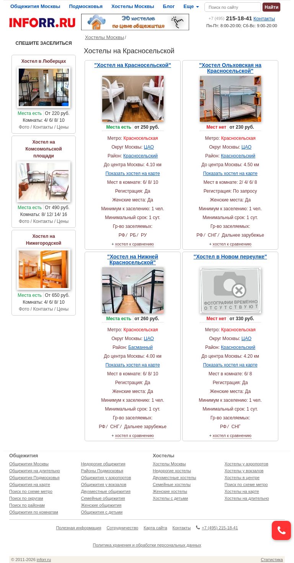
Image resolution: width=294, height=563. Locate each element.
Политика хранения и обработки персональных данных (147, 545)
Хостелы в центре (242, 477)
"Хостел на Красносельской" (132, 65)
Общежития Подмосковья (34, 477)
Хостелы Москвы (132, 6)
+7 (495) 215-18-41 (217, 527)
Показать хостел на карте (132, 173)
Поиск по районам (27, 505)
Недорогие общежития (103, 464)
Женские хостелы (170, 491)
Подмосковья (86, 6)
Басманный (140, 347)
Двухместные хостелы (174, 477)
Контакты (264, 18)
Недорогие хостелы (172, 470)
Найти (271, 7)
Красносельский (140, 156)
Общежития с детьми (102, 512)
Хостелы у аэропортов (246, 464)
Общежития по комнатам (33, 512)
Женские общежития (101, 505)
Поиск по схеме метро (30, 491)
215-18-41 (230, 18)
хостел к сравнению (134, 244)
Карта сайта (155, 527)
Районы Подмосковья (102, 470)
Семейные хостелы (172, 484)
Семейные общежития (103, 498)
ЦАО (149, 147)
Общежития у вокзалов (103, 484)
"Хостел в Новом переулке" (230, 257)
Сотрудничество (122, 527)
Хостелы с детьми (170, 498)
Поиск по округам (26, 498)
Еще (191, 6)
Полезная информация (78, 527)
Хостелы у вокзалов (244, 470)
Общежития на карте (29, 484)
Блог (169, 6)
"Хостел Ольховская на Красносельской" (230, 68)
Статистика (272, 559)
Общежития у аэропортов (106, 477)
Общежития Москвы (35, 6)
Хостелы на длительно (247, 498)
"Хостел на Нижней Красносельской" (132, 259)
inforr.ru (44, 559)
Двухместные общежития (106, 491)
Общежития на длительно (34, 470)
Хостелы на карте (242, 491)
